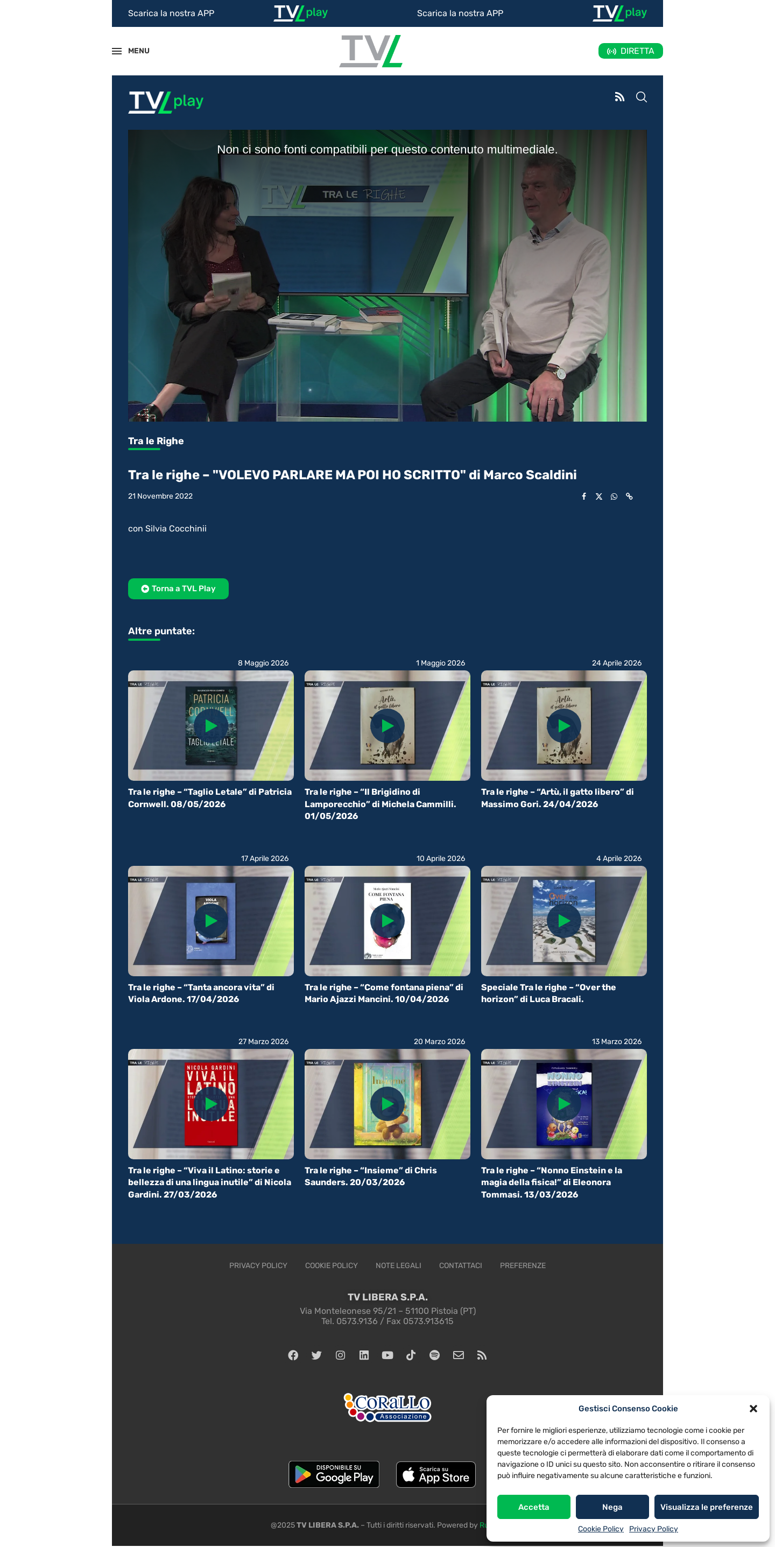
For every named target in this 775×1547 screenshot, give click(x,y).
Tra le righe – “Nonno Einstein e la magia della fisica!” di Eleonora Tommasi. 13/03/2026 (551, 1182)
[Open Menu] (117, 51)
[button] (753, 1408)
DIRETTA (637, 51)
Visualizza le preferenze (706, 1507)
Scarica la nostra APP (171, 13)
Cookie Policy (601, 1529)
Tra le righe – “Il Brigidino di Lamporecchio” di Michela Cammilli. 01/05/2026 (380, 804)
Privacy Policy (653, 1529)
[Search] (641, 98)
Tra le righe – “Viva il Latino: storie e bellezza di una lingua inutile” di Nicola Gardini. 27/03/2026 (209, 1182)
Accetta (533, 1507)
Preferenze (523, 1265)
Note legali (398, 1265)
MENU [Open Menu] (133, 50)
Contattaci (460, 1265)
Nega (612, 1507)
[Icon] (211, 726)
